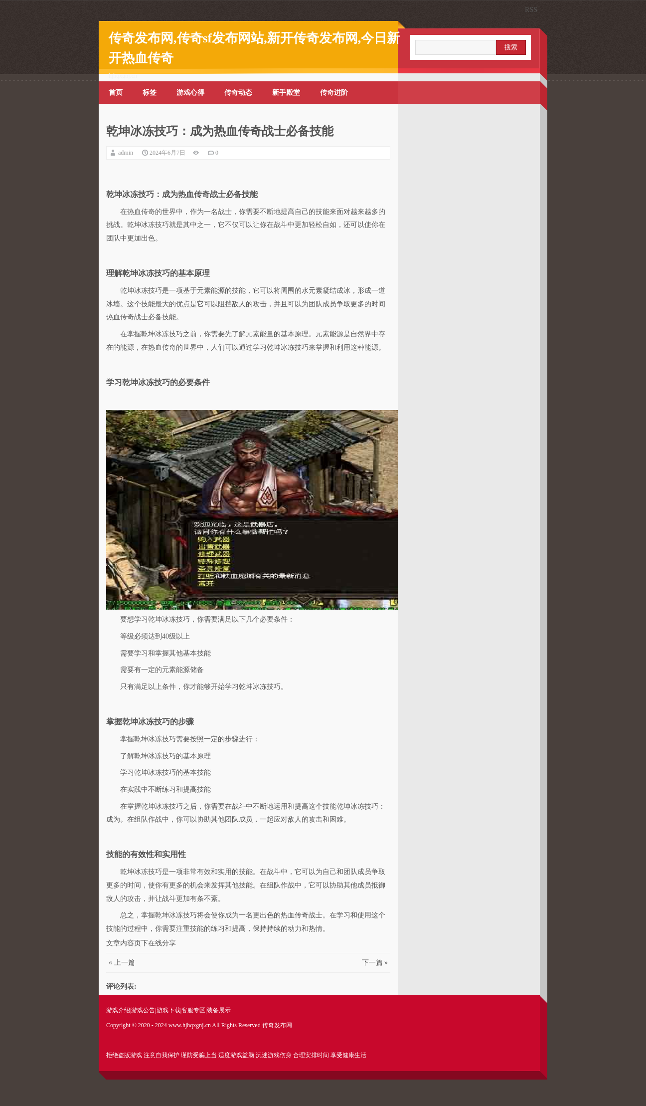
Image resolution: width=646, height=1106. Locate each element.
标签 (150, 92)
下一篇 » (375, 962)
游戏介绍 (118, 1010)
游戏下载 (168, 1010)
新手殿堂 (286, 92)
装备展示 (219, 1010)
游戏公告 (143, 1010)
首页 (116, 92)
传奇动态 (238, 92)
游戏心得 (190, 92)
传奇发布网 (277, 1025)
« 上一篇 (122, 962)
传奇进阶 (334, 92)
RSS (531, 9)
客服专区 (193, 1010)
